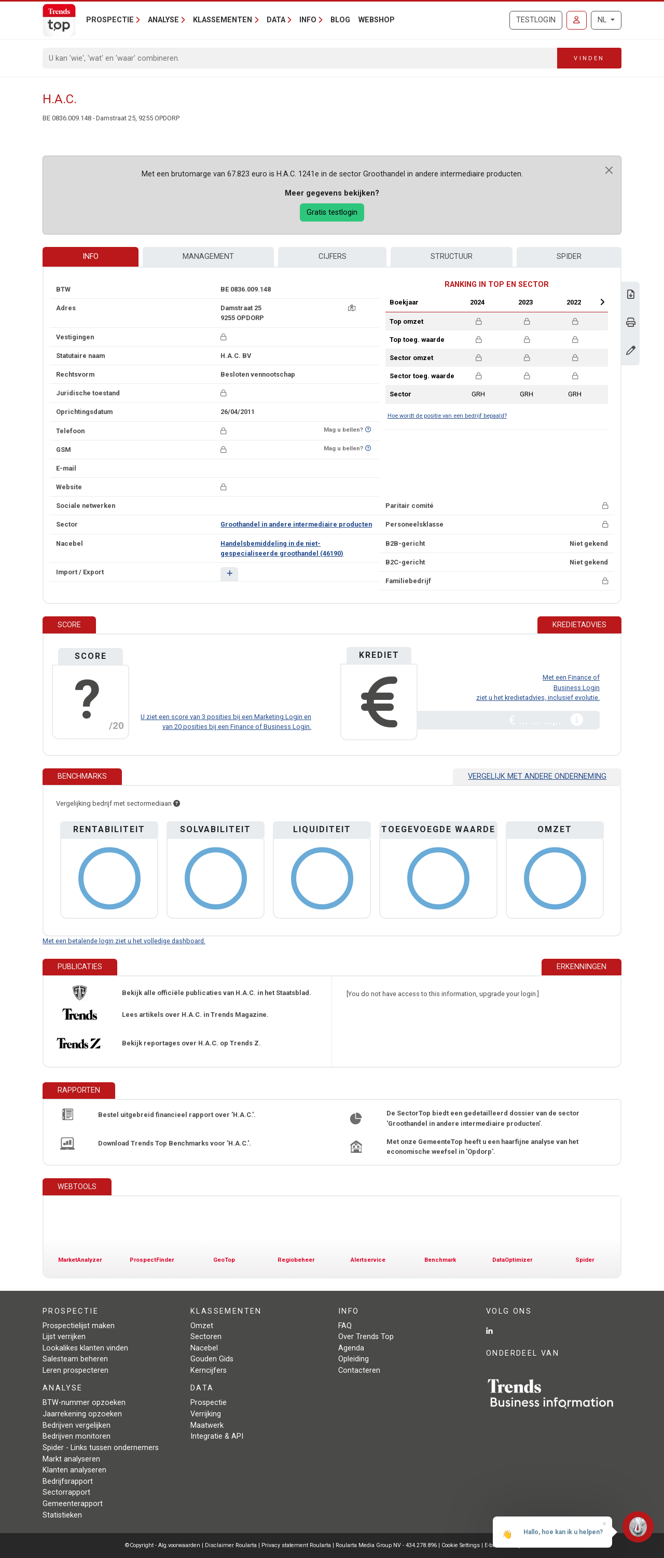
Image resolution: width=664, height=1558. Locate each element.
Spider (569, 256)
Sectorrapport (66, 1492)
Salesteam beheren (75, 1359)
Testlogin (536, 20)
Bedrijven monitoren (76, 1436)
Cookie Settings (461, 1545)
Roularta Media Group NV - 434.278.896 (387, 1545)
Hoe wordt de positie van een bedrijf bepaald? (447, 415)
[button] (229, 574)
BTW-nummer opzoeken (84, 1402)
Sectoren (206, 1336)
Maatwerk (207, 1425)
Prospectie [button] (110, 20)
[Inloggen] (576, 20)
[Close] (609, 170)
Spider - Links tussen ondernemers (101, 1447)
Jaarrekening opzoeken (82, 1414)
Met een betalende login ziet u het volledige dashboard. (124, 941)
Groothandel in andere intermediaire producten (296, 524)
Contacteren (359, 1370)
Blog (340, 20)
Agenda (351, 1348)
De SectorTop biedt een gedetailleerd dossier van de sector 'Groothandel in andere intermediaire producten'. (482, 1118)
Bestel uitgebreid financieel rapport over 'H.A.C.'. (177, 1115)
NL (603, 20)
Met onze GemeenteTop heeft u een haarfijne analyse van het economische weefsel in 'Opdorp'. (482, 1146)
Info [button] (307, 20)
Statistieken (62, 1515)
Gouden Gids (211, 1359)
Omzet (201, 1325)
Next (602, 302)
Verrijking (205, 1414)
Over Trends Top (366, 1336)
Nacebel (204, 1348)
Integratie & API (216, 1436)
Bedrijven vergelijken (76, 1425)
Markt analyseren (71, 1459)
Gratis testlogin (332, 212)
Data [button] (276, 20)
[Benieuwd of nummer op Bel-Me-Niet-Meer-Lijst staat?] (368, 429)
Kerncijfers (208, 1370)
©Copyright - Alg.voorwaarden (162, 1545)
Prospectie (208, 1402)
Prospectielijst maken (79, 1325)
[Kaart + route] (351, 308)
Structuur (452, 256)
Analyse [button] (163, 20)
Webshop (376, 20)
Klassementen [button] (222, 20)
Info (90, 256)
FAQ (345, 1325)
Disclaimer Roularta (231, 1545)
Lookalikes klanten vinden (85, 1348)
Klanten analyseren (74, 1470)
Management (208, 256)
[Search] (300, 58)
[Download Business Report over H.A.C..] (630, 295)
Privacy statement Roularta (296, 1545)
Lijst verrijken (64, 1336)
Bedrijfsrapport (68, 1481)
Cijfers (333, 256)
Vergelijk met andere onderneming (537, 776)
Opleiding (353, 1359)
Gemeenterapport (73, 1503)
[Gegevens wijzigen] (630, 351)
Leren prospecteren (75, 1370)
